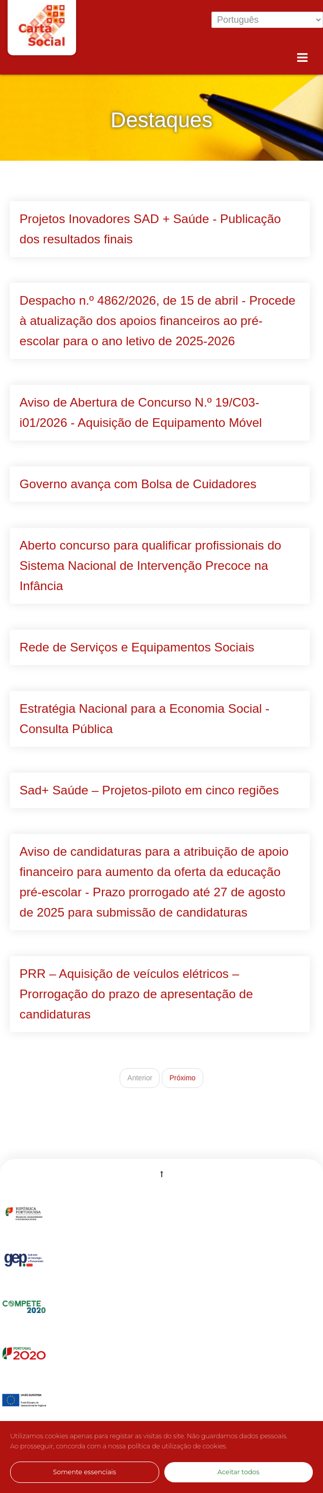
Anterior (139, 1078)
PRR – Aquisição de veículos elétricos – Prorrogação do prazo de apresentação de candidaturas (136, 994)
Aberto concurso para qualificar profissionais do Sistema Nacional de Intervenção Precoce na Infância (150, 565)
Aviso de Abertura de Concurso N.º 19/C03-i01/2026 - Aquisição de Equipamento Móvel (141, 412)
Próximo (182, 1078)
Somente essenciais (84, 1472)
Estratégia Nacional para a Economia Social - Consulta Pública (145, 719)
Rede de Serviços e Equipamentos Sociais (137, 647)
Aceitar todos (239, 1472)
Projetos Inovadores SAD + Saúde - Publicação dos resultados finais (150, 229)
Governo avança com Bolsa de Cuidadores (138, 484)
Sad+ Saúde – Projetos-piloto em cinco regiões (149, 790)
